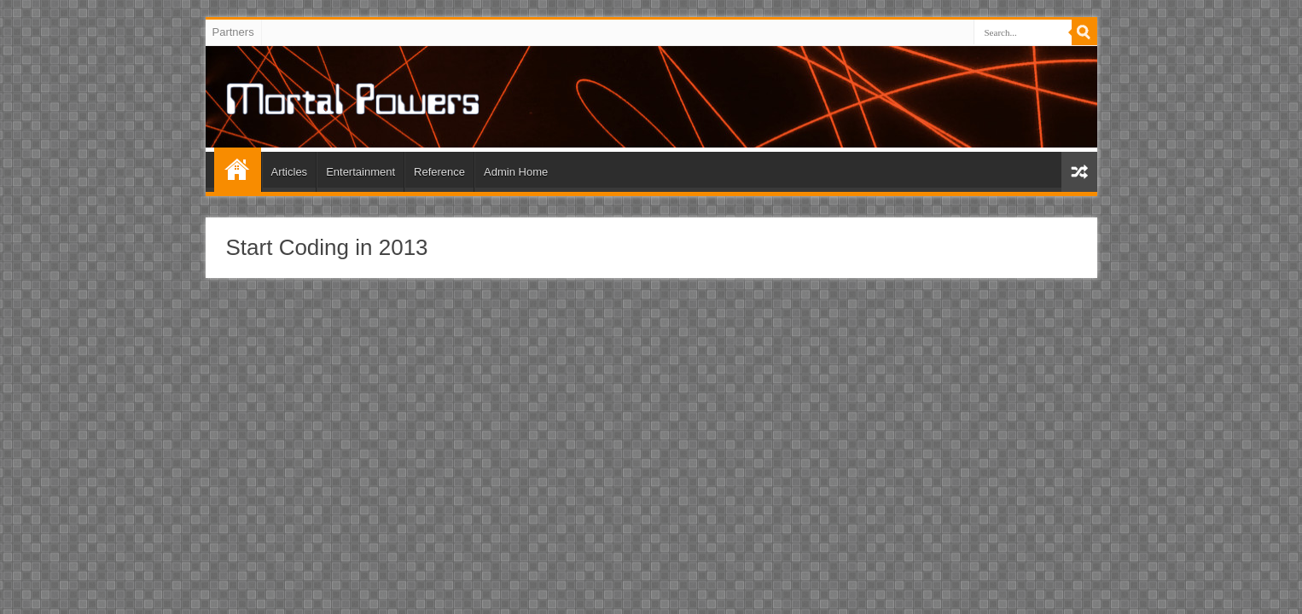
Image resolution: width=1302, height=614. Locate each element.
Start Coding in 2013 (327, 247)
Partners (233, 32)
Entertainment (360, 171)
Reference (439, 171)
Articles (289, 171)
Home (237, 170)
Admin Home (516, 171)
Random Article (1079, 172)
